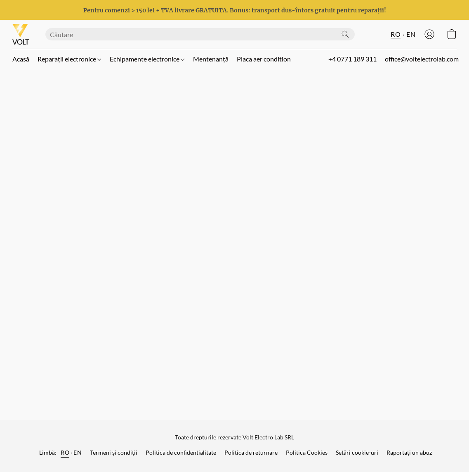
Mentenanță (211, 59)
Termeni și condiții (113, 452)
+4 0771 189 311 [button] (352, 59)
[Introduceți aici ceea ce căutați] (200, 34)
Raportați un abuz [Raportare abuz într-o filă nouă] (409, 452)
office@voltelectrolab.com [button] (422, 59)
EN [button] (410, 34)
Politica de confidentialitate (181, 452)
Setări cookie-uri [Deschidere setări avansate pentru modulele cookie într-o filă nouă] (357, 452)
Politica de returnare (251, 452)
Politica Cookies (307, 452)
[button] (20, 34)
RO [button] (396, 34)
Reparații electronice (69, 59)
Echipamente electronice (147, 59)
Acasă (20, 59)
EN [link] (77, 452)
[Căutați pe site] (345, 34)
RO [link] (65, 452)
